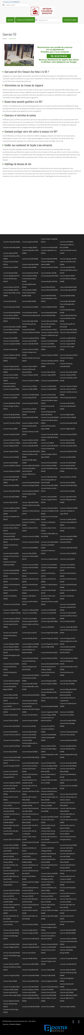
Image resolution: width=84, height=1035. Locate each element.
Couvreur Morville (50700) (29, 684)
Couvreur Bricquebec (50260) (12, 327)
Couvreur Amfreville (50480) (11, 247)
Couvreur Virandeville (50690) (30, 1007)
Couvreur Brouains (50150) (49, 330)
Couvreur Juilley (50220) (10, 502)
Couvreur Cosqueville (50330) (50, 381)
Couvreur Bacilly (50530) (10, 273)
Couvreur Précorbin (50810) (11, 740)
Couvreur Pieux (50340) (29, 726)
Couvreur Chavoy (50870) (29, 366)
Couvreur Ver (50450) (47, 990)
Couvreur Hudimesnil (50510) (30, 491)
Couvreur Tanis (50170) (29, 953)
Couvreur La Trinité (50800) (30, 548)
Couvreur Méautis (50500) (10, 647)
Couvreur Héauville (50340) (11, 477)
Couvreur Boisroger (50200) (11, 307)
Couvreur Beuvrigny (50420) (68, 290)
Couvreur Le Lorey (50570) (49, 565)
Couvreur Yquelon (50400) (67, 1007)
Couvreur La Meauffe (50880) (68, 536)
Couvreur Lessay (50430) (29, 618)
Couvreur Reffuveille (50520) (30, 757)
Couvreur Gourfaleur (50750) (68, 451)
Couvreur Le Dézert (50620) (68, 553)
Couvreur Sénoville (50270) (11, 933)
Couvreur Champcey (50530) (49, 355)
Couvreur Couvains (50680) (11, 389)
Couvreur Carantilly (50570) (68, 338)
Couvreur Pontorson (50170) (11, 735)
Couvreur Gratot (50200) (10, 463)
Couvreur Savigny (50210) (29, 930)
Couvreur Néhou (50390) (10, 695)
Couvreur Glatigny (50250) (11, 446)
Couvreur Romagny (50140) (11, 766)
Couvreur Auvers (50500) (10, 267)
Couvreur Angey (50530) (10, 253)
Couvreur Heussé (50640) (67, 483)
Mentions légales (15, 1024)
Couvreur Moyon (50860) (67, 684)
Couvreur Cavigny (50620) (67, 344)
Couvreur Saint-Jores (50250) (12, 839)
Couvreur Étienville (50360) (30, 417)
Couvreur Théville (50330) (29, 958)
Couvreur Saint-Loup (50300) (68, 845)
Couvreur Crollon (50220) (48, 395)
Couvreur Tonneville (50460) (30, 964)
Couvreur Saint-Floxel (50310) (68, 794)
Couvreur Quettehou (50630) (68, 740)
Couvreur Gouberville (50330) (30, 451)
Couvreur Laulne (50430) (29, 553)
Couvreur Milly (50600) (47, 647)
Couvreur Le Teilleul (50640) (30, 610)
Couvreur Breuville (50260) (30, 321)
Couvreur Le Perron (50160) (11, 604)
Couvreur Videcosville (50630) (12, 995)
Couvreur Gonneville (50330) (68, 446)
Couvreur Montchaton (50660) (69, 658)
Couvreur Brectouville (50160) (31, 315)
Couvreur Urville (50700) (48, 975)
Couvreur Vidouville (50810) (30, 995)
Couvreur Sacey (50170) (10, 771)
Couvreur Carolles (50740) (67, 341)
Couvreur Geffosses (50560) (11, 443)
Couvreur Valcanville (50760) (30, 981)
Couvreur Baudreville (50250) (49, 276)
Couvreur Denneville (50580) (49, 398)
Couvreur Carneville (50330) (49, 341)
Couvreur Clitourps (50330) (30, 375)
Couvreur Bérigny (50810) (10, 290)
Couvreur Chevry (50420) (10, 375)
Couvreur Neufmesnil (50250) (30, 695)
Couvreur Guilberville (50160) (30, 466)
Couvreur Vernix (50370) (10, 992)
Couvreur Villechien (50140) (11, 1001)
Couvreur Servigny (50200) (30, 933)
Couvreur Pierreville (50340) (11, 726)
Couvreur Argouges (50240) (68, 259)
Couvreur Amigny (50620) (29, 247)
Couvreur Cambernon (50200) (31, 332)
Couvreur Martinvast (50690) (30, 644)
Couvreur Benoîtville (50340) (68, 287)
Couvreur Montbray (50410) (49, 658)
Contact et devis (70, 20)
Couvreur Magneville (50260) (49, 633)
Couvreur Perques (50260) (30, 720)
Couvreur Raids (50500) (10, 752)
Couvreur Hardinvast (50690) (11, 471)
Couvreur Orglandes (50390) (49, 712)
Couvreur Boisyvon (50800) (30, 307)
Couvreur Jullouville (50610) (30, 502)
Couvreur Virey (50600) (47, 1007)
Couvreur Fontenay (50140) (11, 434)
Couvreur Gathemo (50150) (30, 440)
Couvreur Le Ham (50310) (67, 559)
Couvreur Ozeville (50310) (30, 715)
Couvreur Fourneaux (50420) (68, 434)
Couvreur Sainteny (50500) (30, 924)
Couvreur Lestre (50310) (48, 618)
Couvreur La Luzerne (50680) (30, 536)
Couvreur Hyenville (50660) (11, 497)
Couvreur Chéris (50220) (48, 372)
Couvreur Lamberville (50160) (68, 548)
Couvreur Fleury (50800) (10, 429)
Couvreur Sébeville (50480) (68, 930)
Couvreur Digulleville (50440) (11, 403)
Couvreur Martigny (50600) (11, 644)
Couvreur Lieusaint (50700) (11, 621)
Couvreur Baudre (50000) (29, 276)
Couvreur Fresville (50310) (11, 440)
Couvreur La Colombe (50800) (31, 519)
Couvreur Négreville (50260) (68, 689)
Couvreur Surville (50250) (48, 947)
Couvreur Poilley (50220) (29, 732)
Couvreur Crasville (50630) (49, 389)
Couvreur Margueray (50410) (49, 638)
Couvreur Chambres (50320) (11, 355)
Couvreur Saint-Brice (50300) (11, 783)
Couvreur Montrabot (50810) (30, 675)
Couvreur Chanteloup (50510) (49, 361)
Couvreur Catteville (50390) (30, 344)
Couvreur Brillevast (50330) (11, 330)
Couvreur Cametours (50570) (49, 332)
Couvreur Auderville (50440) (30, 264)
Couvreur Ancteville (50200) (49, 247)
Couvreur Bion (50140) (9, 301)
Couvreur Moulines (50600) (49, 684)
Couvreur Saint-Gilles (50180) (49, 817)
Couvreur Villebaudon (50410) (68, 995)
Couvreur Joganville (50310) (68, 497)
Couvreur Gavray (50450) (67, 440)
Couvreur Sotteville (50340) (11, 944)
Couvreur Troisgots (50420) (11, 975)
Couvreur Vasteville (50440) (30, 987)
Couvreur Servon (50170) (48, 933)
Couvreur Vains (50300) (10, 981)
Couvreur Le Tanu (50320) (10, 610)
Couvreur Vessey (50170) (48, 992)
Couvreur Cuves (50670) (10, 398)
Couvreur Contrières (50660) (30, 381)
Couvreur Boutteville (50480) (11, 313)
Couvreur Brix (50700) (28, 330)
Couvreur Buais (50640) (10, 332)
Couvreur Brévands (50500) (49, 321)
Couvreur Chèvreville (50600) (68, 372)
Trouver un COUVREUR (11, 2)
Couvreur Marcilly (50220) (29, 638)
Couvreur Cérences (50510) (30, 349)
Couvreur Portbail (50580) (48, 735)
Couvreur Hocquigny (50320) (30, 485)
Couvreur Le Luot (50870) (67, 565)
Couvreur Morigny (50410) (48, 681)
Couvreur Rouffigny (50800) (49, 766)
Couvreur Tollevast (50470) (11, 964)
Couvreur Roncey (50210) (29, 766)
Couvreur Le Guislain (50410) (49, 559)
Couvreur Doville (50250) (67, 403)
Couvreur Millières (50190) (30, 647)
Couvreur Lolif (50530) (47, 627)
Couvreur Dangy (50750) (29, 398)
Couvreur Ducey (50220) (29, 409)
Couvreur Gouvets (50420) (11, 457)
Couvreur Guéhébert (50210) (11, 466)
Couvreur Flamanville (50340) (68, 423)
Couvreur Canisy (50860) (10, 338)
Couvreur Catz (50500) (47, 344)
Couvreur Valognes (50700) (49, 981)
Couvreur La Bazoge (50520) (49, 508)
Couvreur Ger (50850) (47, 443)
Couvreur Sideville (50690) (67, 933)
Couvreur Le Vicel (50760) (48, 613)
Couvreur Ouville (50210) (10, 715)
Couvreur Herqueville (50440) (30, 483)
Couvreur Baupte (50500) (67, 276)
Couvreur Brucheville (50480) (68, 330)
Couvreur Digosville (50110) (68, 398)
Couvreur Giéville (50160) (67, 443)
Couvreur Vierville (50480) (48, 995)
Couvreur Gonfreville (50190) (49, 446)
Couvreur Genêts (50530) (29, 443)
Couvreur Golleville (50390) (30, 446)
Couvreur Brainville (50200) (49, 313)
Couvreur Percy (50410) (67, 715)
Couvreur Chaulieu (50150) (11, 366)
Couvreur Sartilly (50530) (48, 924)
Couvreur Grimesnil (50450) (49, 463)
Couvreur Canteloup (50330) (30, 338)
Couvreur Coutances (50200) (68, 386)
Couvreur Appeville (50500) (49, 259)
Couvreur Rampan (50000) (30, 752)
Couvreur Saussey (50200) (11, 930)
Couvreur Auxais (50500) (29, 267)
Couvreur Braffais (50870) (29, 313)
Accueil (10, 20)
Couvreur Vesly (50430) (29, 992)
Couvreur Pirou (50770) (48, 726)
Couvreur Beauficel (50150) (49, 281)
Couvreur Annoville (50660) (30, 259)
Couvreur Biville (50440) (29, 301)
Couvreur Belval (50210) (48, 287)
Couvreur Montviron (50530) (11, 681)
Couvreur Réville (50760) (48, 763)
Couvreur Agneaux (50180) (30, 242)
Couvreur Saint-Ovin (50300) (49, 873)
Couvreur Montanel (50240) (30, 658)
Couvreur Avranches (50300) (49, 267)
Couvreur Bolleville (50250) (49, 307)
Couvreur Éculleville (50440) (11, 415)
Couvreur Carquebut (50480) (11, 344)
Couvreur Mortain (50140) (10, 684)
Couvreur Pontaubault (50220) (69, 732)
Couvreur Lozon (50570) (10, 633)
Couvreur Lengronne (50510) (11, 618)
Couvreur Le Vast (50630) (29, 613)
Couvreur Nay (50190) (47, 689)
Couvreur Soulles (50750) (29, 944)
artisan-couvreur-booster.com (17, 1021)
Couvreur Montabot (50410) (49, 652)
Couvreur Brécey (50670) (10, 315)
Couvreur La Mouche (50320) (30, 542)
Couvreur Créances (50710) (68, 389)
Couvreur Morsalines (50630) (68, 681)
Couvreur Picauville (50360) (68, 720)
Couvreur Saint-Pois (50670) (11, 890)
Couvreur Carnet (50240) (29, 341)
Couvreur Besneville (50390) (49, 290)
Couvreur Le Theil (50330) (48, 610)
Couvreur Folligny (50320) (67, 429)
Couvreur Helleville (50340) (49, 477)
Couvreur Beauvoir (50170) (11, 287)
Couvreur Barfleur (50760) (48, 273)
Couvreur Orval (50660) (67, 712)
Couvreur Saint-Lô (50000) (10, 845)
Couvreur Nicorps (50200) (29, 701)
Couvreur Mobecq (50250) (67, 647)
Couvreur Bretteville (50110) (68, 315)
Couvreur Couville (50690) (29, 389)
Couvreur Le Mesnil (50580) (11, 570)
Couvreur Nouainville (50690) (49, 706)
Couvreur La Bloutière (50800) (68, 508)
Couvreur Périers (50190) (10, 720)
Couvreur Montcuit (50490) (11, 664)
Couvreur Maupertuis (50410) (49, 644)
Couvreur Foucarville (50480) (49, 434)
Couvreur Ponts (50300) (29, 735)
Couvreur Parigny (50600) (48, 715)
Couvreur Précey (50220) (67, 735)
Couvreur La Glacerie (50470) (11, 525)
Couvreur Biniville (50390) (67, 296)
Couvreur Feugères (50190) (30, 423)
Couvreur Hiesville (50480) (11, 485)
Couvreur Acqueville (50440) (11, 242)
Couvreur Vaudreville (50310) (49, 987)
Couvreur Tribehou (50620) (68, 970)
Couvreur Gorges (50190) (10, 451)
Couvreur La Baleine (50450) (11, 508)
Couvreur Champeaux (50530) (68, 355)
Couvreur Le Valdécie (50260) (11, 613)
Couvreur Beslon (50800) (29, 290)
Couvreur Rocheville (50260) (68, 763)
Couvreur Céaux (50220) (10, 349)
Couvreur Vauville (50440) (10, 990)
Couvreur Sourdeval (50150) (49, 944)
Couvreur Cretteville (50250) (30, 395)
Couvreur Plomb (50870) (10, 732)
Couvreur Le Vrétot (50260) (68, 613)
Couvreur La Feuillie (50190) (68, 519)
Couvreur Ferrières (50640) (68, 417)
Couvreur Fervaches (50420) (11, 423)
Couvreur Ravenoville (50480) (12, 757)
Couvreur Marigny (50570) (67, 638)
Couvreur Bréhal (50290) (48, 315)
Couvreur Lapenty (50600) (10, 553)
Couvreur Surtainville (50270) (30, 947)
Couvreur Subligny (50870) (11, 947)
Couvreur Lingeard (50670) (30, 621)
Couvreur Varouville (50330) (11, 987)
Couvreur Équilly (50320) (67, 415)
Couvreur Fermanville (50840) (49, 417)
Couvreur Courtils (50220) (48, 386)
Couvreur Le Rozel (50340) (67, 604)
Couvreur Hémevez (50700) (68, 477)
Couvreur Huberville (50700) (11, 491)
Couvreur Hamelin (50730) (67, 466)
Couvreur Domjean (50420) (30, 403)
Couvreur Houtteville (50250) (68, 485)
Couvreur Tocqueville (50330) (68, 958)
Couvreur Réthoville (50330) (30, 763)
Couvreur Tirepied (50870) (49, 958)
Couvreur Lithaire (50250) (67, 621)
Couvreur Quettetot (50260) (11, 746)
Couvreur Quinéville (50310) (68, 746)
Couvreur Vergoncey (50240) (68, 990)
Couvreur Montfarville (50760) (50, 664)
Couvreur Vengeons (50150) (30, 990)
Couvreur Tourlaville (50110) (68, 964)
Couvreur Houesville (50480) (49, 485)
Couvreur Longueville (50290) (68, 627)
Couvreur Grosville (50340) (68, 463)
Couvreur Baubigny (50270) (11, 276)
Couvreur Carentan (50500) (11, 341)
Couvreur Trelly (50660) (48, 970)
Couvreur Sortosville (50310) (30, 939)
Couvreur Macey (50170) (29, 633)
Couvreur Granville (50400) (67, 457)
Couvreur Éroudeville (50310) (11, 417)
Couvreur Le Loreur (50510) (30, 565)
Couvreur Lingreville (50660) (49, 621)
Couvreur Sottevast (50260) (68, 939)
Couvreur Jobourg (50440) (49, 497)
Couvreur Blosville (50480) (67, 301)
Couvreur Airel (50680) (66, 242)
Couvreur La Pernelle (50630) (49, 542)
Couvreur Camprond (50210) (68, 332)
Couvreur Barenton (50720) (30, 273)
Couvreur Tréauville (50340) (30, 970)
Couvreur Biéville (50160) (48, 296)
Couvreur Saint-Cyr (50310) (49, 788)
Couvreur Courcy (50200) (29, 386)
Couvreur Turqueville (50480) (30, 975)
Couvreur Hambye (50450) (49, 466)
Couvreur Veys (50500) (66, 992)
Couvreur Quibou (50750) (48, 746)
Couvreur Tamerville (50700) (11, 953)
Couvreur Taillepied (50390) (68, 947)
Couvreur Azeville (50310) (67, 267)
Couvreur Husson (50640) (67, 491)
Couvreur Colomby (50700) (68, 375)
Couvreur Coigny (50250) (48, 375)
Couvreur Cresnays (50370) (11, 395)
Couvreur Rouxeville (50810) (68, 766)
